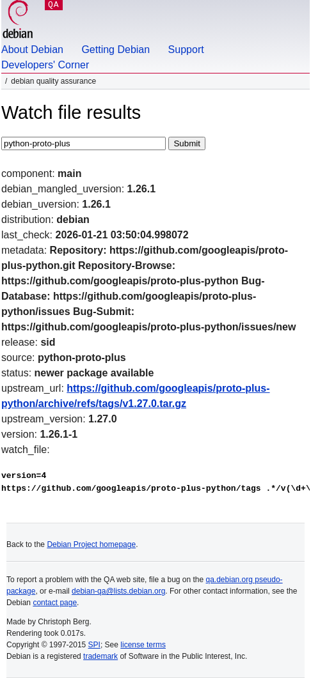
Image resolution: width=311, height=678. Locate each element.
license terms (143, 644)
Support (186, 49)
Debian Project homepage (91, 544)
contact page (55, 602)
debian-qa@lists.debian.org (118, 591)
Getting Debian (115, 49)
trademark (100, 656)
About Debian (32, 49)
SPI (94, 644)
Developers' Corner (45, 64)
